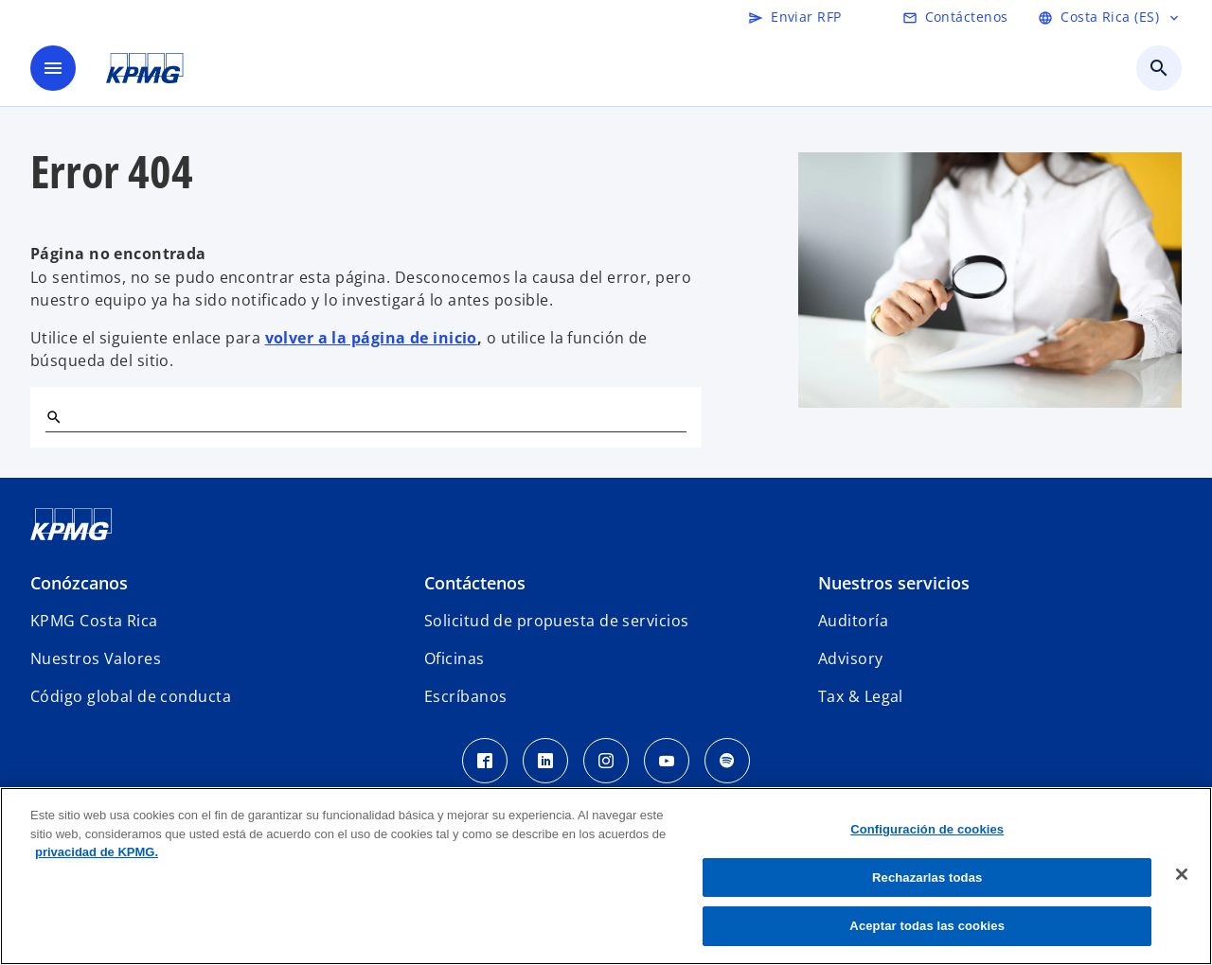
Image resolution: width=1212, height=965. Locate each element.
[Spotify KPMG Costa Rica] (727, 760)
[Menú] (53, 68)
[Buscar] (53, 416)
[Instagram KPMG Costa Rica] (606, 760)
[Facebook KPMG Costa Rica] (485, 760)
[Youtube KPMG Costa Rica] (666, 760)
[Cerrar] (1182, 874)
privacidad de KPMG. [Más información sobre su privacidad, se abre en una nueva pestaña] (96, 852)
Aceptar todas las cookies (927, 926)
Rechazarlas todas (927, 877)
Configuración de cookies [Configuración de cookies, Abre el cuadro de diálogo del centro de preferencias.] (927, 829)
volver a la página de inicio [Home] (371, 337)
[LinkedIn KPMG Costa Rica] (545, 760)
